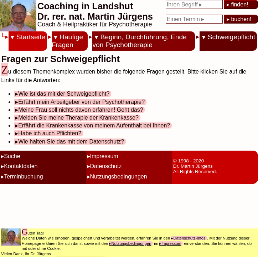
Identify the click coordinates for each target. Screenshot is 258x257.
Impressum (104, 156)
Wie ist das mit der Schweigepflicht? (63, 94)
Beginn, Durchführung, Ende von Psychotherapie (139, 41)
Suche (12, 156)
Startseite (30, 37)
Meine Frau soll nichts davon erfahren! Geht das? (80, 110)
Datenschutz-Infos (189, 238)
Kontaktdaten (20, 166)
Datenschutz (106, 166)
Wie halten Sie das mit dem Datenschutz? (71, 141)
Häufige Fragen (67, 41)
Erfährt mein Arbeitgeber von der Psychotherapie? (81, 102)
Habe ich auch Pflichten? (49, 133)
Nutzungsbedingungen (118, 176)
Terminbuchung (23, 176)
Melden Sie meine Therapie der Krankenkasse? (78, 118)
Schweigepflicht (231, 37)
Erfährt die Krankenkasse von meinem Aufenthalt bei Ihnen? (94, 125)
